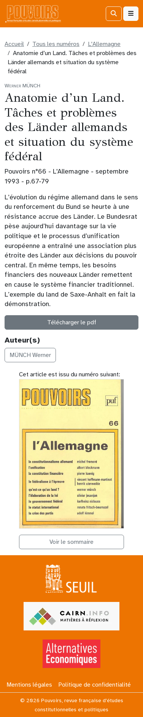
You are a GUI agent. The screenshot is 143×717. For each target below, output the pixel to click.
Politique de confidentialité (94, 685)
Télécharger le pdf (71, 322)
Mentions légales (29, 685)
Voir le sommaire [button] (71, 542)
